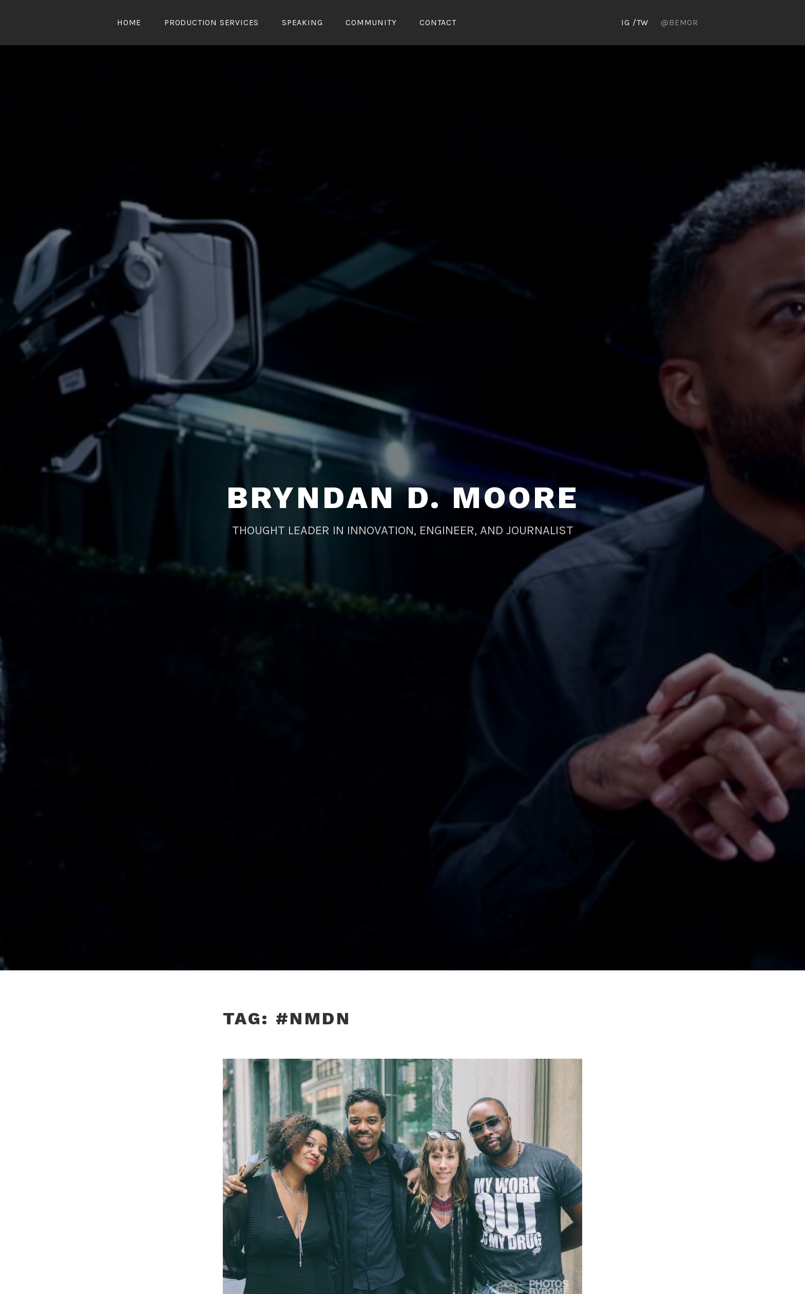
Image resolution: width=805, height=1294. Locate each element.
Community (371, 22)
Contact (437, 22)
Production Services (211, 22)
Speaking (302, 22)
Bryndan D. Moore (402, 497)
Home (129, 22)
